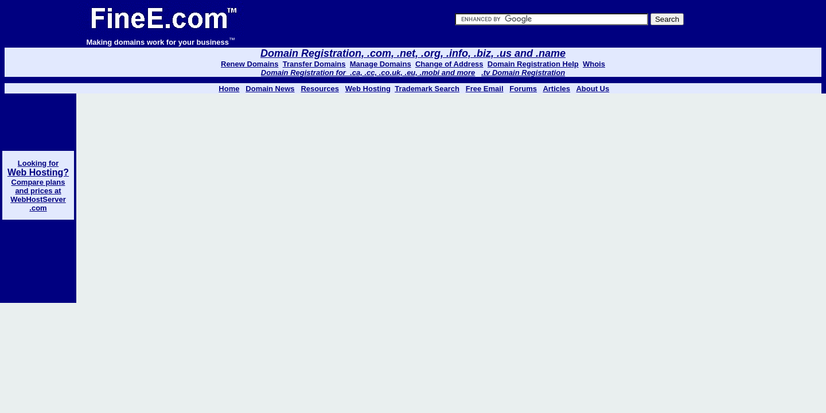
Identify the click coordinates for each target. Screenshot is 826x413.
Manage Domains (380, 64)
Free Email (485, 88)
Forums (523, 88)
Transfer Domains (314, 64)
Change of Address (449, 64)
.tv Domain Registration (523, 72)
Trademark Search (427, 88)
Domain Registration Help (533, 64)
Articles (556, 88)
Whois (594, 64)
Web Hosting (368, 88)
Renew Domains (249, 64)
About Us (592, 88)
